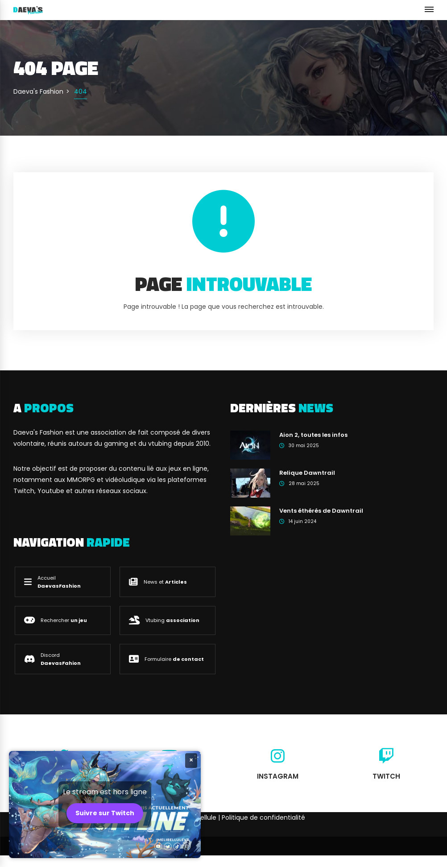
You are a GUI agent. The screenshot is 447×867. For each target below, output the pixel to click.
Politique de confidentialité (263, 817)
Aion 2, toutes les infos (313, 435)
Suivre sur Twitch (104, 813)
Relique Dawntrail (307, 473)
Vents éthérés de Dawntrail (321, 510)
